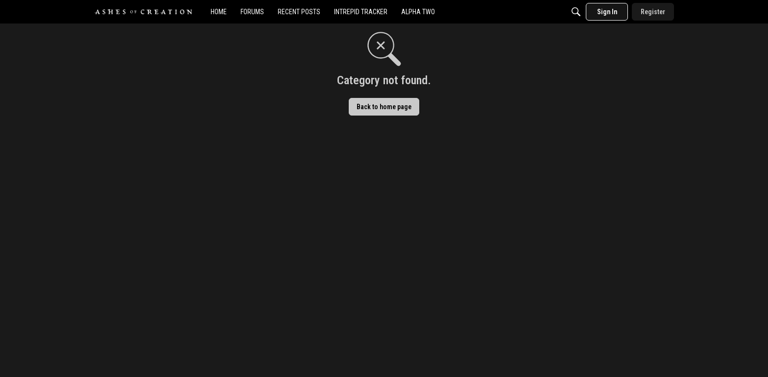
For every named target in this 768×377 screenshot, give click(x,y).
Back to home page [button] (384, 107)
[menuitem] (219, 12)
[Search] (576, 12)
